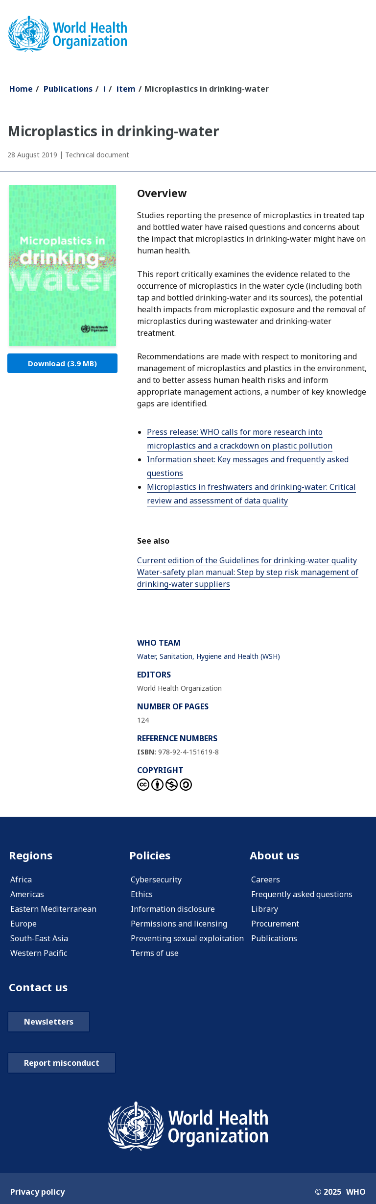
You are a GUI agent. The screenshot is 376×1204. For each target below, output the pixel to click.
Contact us (39, 988)
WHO (356, 1193)
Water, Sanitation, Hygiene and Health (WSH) (208, 656)
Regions (31, 856)
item (126, 88)
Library (264, 909)
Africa (21, 880)
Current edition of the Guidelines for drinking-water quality (247, 560)
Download (62, 363)
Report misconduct (61, 1064)
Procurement (275, 924)
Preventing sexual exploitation (187, 939)
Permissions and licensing (179, 924)
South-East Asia (39, 939)
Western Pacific (38, 954)
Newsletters (48, 1023)
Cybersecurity (156, 880)
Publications (68, 88)
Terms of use (155, 954)
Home (21, 88)
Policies (150, 856)
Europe (23, 924)
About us (275, 856)
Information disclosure (173, 909)
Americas (27, 895)
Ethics (142, 895)
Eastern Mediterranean (53, 909)
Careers (265, 880)
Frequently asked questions (301, 895)
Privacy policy (37, 1193)
